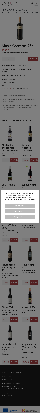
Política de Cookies (29, 199)
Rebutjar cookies (20, 211)
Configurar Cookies (20, 217)
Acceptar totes (20, 206)
